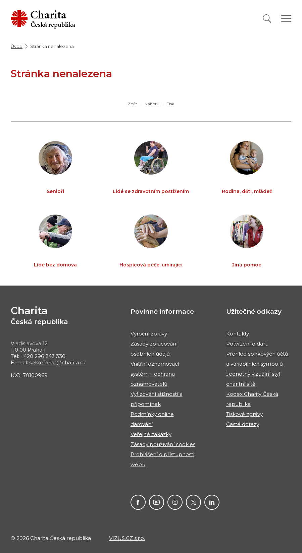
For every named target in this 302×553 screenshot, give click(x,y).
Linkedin (211, 502)
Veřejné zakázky (151, 434)
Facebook (138, 502)
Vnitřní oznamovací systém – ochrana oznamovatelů (155, 374)
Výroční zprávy (149, 333)
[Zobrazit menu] (286, 18)
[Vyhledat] (267, 18)
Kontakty (237, 333)
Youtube (156, 502)
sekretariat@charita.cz (57, 362)
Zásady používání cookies (163, 444)
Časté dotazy (242, 424)
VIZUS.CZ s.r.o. (127, 538)
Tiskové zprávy (244, 414)
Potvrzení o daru (247, 344)
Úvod (16, 46)
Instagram (175, 502)
